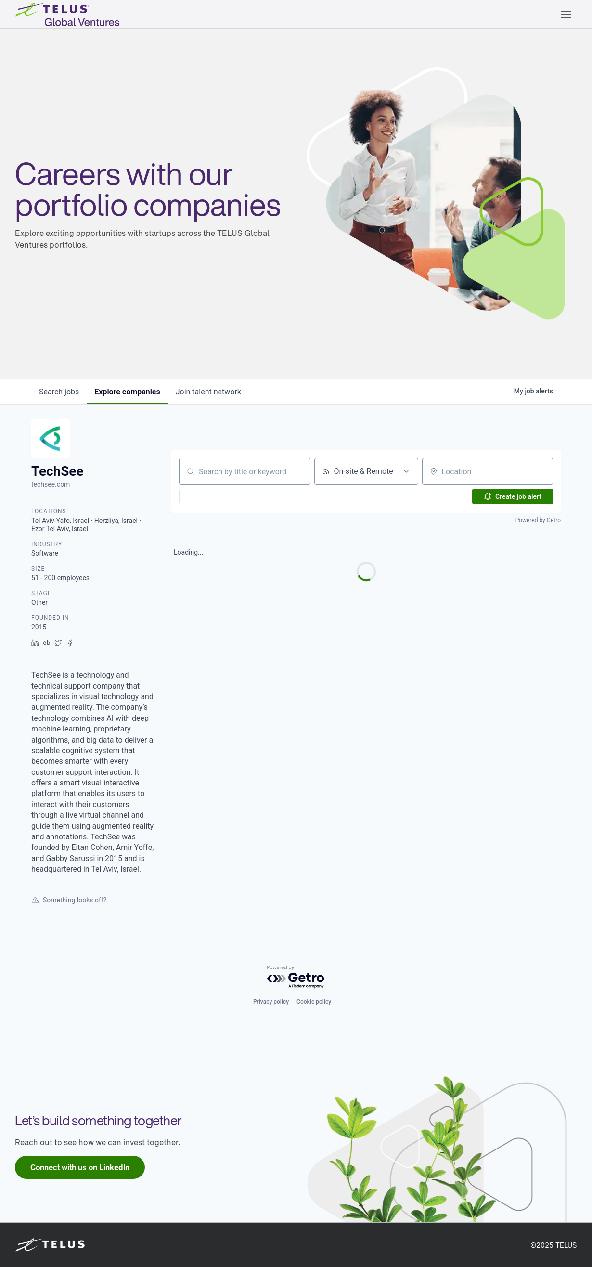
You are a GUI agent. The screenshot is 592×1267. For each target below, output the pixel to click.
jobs (59, 391)
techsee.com (50, 484)
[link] (80, 1167)
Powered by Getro (538, 520)
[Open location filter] (540, 471)
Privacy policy (271, 1001)
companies (127, 391)
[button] (566, 14)
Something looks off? (68, 900)
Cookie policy (313, 1001)
